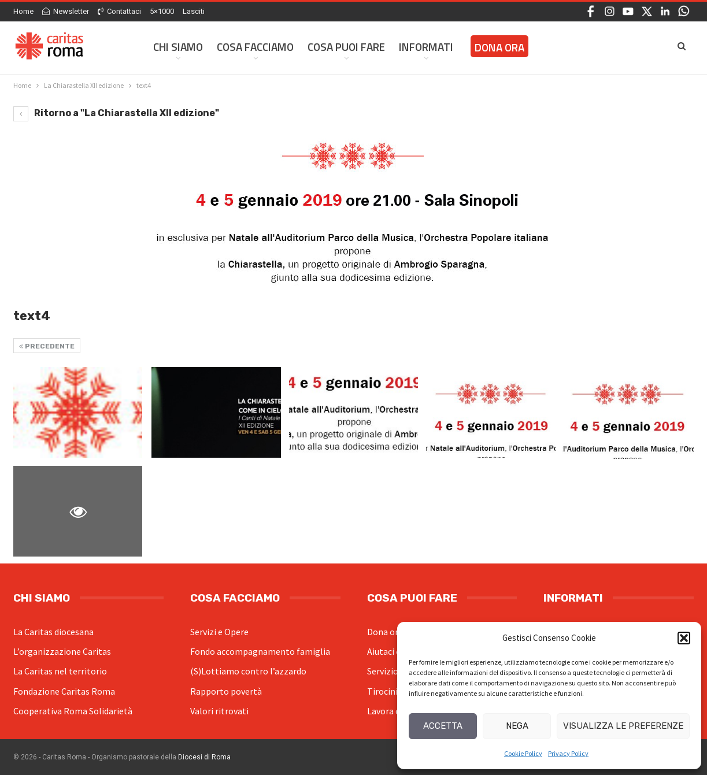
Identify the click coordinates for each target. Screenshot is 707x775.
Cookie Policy (523, 753)
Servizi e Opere (219, 631)
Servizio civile (393, 671)
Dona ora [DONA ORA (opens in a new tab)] (499, 47)
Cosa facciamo (255, 46)
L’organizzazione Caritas (62, 651)
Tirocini (382, 691)
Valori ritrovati (219, 711)
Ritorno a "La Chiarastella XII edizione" (116, 112)
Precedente (47, 346)
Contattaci (119, 11)
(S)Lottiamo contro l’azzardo (248, 671)
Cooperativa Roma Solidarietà (72, 711)
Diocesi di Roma (204, 757)
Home (23, 11)
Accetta (442, 726)
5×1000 (162, 11)
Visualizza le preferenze (623, 726)
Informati (426, 46)
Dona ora (385, 631)
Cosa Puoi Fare (346, 46)
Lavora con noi (395, 711)
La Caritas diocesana (53, 631)
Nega (517, 726)
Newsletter (65, 11)
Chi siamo (178, 46)
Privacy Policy (568, 753)
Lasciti (194, 11)
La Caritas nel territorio (60, 671)
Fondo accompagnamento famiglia (260, 651)
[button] (684, 638)
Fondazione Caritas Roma (64, 691)
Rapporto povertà (226, 691)
